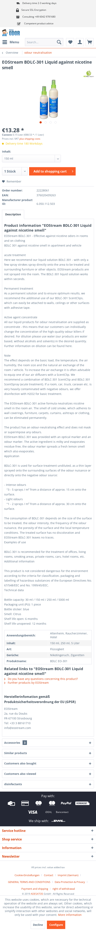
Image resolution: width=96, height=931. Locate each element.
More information (70, 915)
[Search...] (44, 42)
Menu (10, 41)
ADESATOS (37, 893)
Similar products (15, 753)
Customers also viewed (20, 774)
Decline (38, 925)
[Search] (59, 42)
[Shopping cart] (90, 42)
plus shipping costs (29, 138)
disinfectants (13, 784)
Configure (56, 925)
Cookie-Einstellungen (27, 875)
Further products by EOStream (26, 682)
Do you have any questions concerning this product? (41, 679)
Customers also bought (20, 763)
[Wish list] (70, 42)
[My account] (80, 42)
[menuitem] (10, 42)
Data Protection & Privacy (70, 882)
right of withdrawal (63, 889)
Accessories (15, 743)
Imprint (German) (68, 875)
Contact (48, 875)
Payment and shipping (34, 889)
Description (13, 214)
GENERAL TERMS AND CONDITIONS (29, 882)
